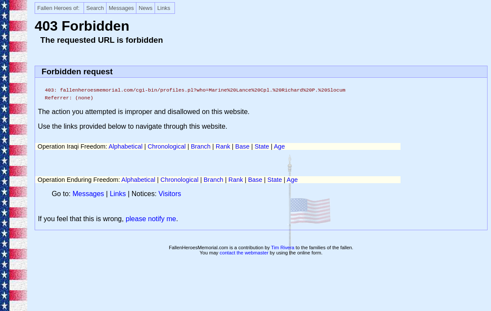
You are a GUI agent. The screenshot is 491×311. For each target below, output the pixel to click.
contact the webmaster (244, 252)
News (145, 8)
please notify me (151, 218)
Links (163, 8)
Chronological (167, 146)
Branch (201, 146)
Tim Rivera (282, 247)
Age (279, 146)
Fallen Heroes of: (58, 8)
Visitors (169, 193)
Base (242, 146)
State (262, 146)
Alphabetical (125, 146)
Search (95, 8)
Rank (223, 146)
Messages (121, 8)
